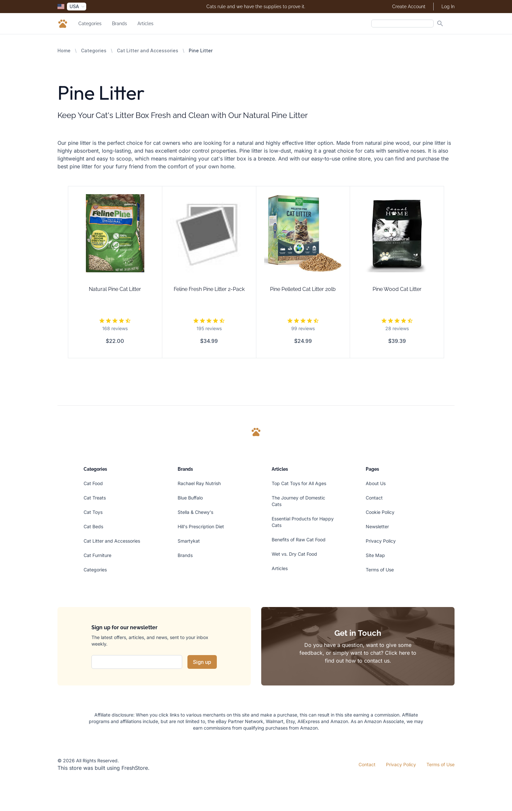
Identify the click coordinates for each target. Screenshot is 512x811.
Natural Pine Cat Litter (115, 289)
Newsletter (377, 526)
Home (64, 50)
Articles (145, 23)
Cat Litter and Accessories (147, 50)
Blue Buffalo (190, 497)
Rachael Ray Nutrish (199, 483)
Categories (90, 23)
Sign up (202, 662)
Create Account (408, 6)
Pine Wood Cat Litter (397, 289)
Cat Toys (93, 512)
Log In (448, 6)
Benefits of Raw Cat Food (299, 539)
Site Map (375, 555)
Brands (119, 23)
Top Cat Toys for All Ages (299, 483)
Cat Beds (93, 526)
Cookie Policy (380, 512)
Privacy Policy (381, 541)
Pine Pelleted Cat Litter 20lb (303, 289)
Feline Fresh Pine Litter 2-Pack (209, 289)
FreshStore (134, 768)
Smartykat (189, 541)
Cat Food (93, 483)
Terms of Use (380, 569)
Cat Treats (95, 497)
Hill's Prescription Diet (201, 526)
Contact (374, 497)
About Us (376, 483)
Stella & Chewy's (195, 512)
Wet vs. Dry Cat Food (294, 554)
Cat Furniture (97, 555)
